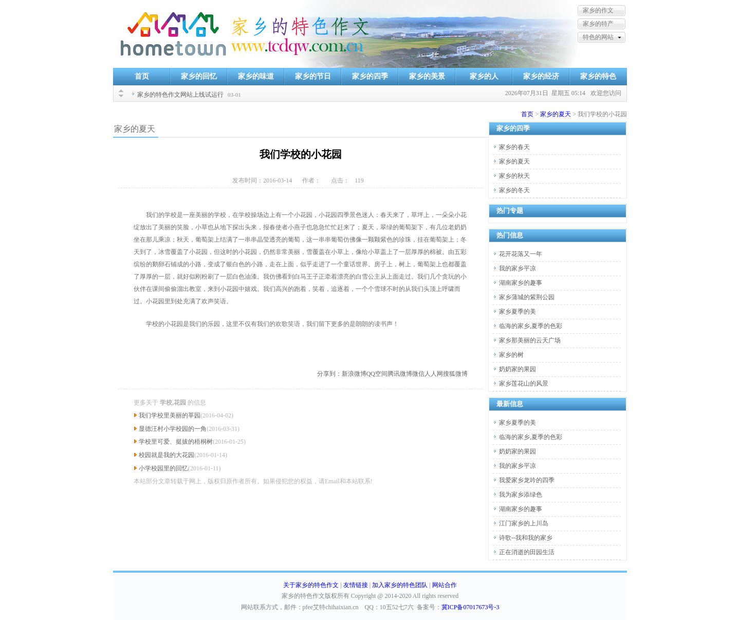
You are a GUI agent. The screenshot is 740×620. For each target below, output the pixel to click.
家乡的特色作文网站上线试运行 (180, 94)
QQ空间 (376, 373)
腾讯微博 (399, 373)
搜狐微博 (455, 373)
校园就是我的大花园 (166, 455)
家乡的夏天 (555, 114)
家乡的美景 (427, 76)
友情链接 (355, 585)
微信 (418, 373)
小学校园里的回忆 (163, 468)
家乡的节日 (313, 76)
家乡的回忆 (199, 76)
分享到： (329, 373)
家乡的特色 (598, 76)
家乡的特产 (598, 23)
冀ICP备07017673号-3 (470, 607)
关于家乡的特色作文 (311, 585)
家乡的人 (484, 76)
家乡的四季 (370, 76)
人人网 (433, 373)
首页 (142, 76)
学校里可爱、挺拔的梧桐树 (176, 441)
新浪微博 (354, 373)
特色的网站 (598, 37)
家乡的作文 (598, 10)
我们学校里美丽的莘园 (169, 415)
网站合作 (444, 585)
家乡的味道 (256, 76)
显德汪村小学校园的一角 (173, 428)
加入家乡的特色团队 (400, 585)
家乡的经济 (541, 76)
